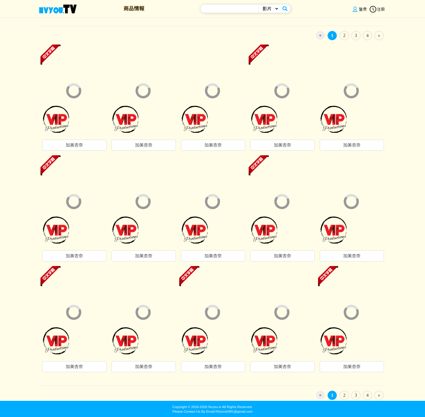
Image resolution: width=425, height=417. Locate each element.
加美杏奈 (74, 145)
